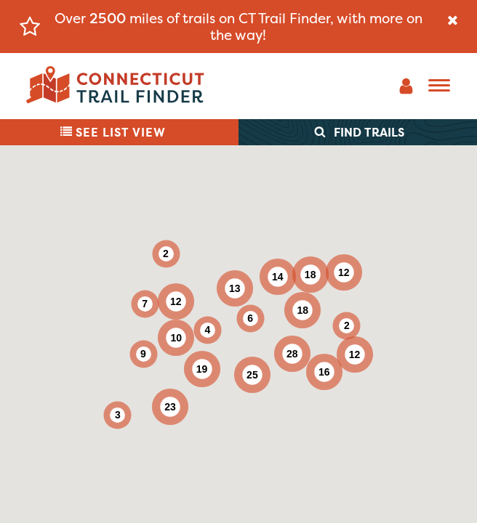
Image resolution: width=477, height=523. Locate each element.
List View (113, 132)
